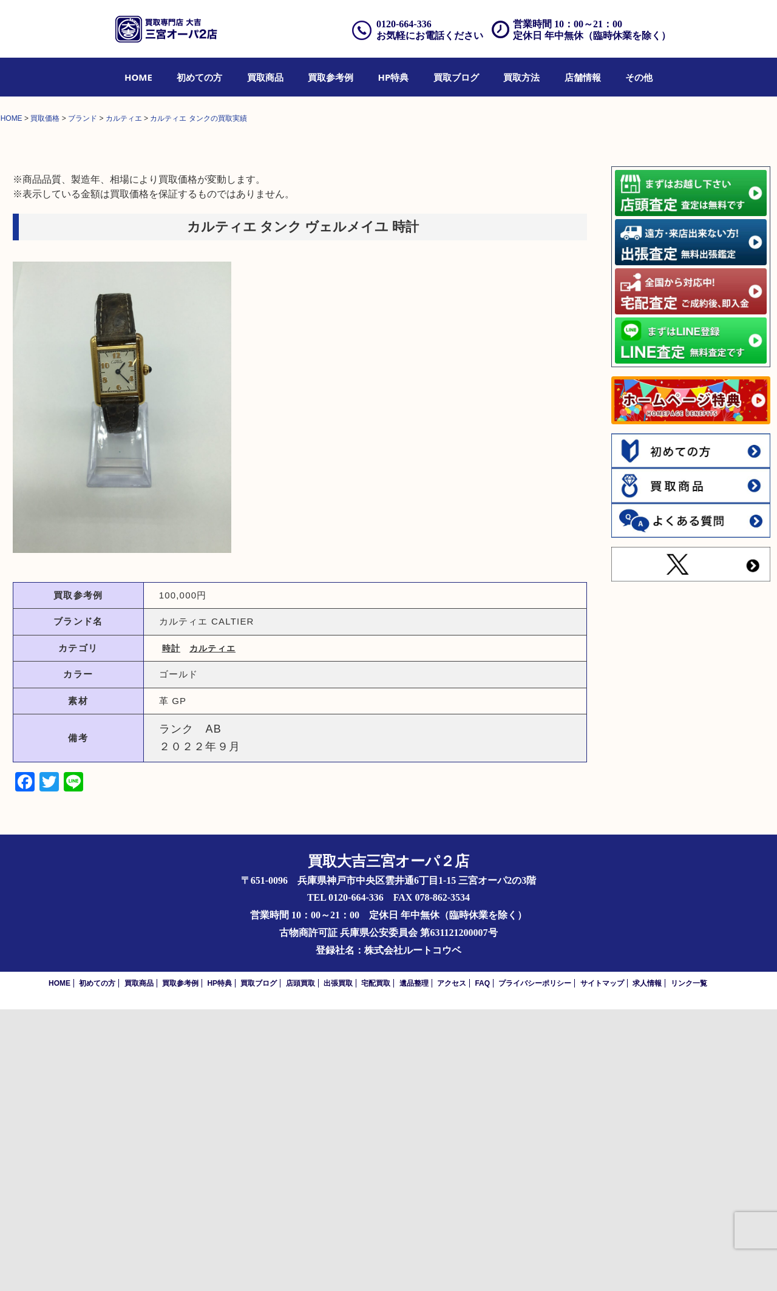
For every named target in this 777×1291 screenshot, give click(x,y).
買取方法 (521, 77)
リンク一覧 (689, 1265)
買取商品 (265, 77)
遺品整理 (414, 1265)
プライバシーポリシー (534, 1265)
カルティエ (212, 930)
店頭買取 (300, 1265)
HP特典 (393, 77)
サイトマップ (602, 1265)
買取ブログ (456, 77)
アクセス (451, 1265)
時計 (171, 930)
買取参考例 (330, 77)
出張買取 (338, 1265)
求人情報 (647, 1265)
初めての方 (199, 77)
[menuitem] (138, 77)
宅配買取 (375, 1265)
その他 (639, 77)
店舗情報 (583, 77)
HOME (138, 77)
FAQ (482, 1265)
